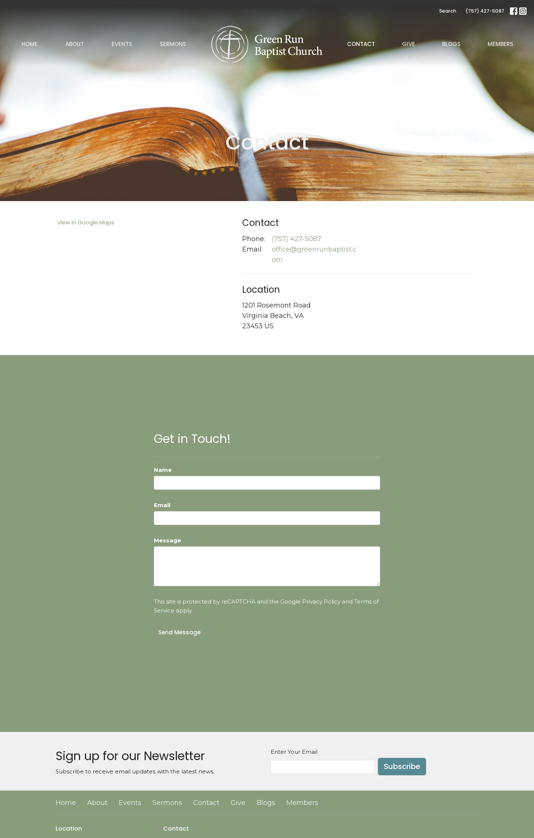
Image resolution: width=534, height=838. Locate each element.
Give (408, 44)
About (74, 44)
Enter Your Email (294, 751)
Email (162, 505)
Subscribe (402, 766)
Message (167, 540)
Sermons (173, 44)
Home (29, 44)
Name (163, 469)
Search (447, 10)
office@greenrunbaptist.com (314, 254)
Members (500, 44)
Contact (361, 44)
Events (122, 44)
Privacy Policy (321, 601)
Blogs (451, 44)
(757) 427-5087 (484, 10)
